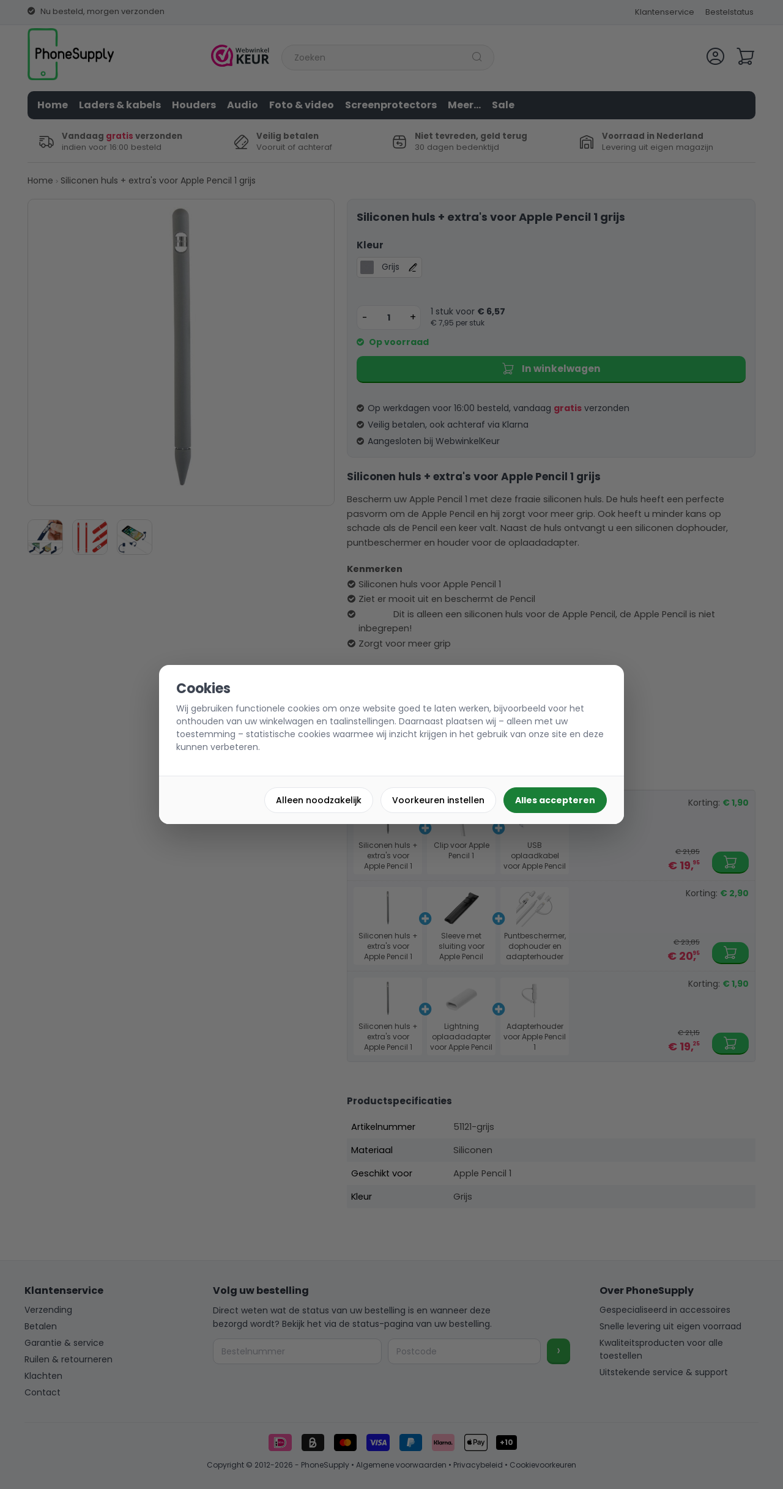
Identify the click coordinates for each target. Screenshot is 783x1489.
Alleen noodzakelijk (319, 800)
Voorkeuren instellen (438, 800)
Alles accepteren (555, 800)
